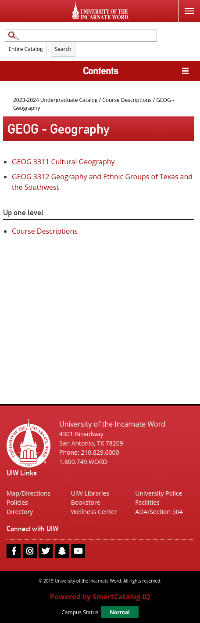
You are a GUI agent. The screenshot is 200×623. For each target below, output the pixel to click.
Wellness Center (94, 511)
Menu (186, 5)
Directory (20, 511)
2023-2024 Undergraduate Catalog (55, 100)
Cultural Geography (63, 162)
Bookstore (85, 502)
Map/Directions (28, 493)
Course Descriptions (126, 100)
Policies (17, 502)
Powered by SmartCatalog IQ (100, 596)
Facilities (147, 502)
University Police (158, 493)
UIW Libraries (90, 493)
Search (63, 49)
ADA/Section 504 (158, 511)
